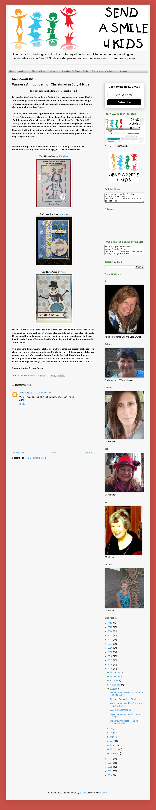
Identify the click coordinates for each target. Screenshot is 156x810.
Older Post (90, 452)
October (114, 684)
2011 (110, 775)
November (115, 680)
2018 (110, 660)
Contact (123, 71)
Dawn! (87, 117)
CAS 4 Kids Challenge (120, 713)
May (112, 740)
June (112, 736)
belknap (83, 796)
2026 (110, 626)
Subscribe (124, 102)
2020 (110, 651)
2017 (110, 664)
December (115, 676)
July (112, 732)
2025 (110, 631)
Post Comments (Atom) (36, 458)
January (114, 757)
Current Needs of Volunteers (104, 71)
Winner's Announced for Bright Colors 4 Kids (124, 725)
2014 (110, 762)
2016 (110, 668)
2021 (110, 647)
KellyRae (63, 156)
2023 (110, 639)
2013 (110, 766)
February (114, 753)
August (113, 692)
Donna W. (63, 214)
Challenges (23, 71)
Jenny (15, 123)
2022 (110, 643)
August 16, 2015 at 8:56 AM (38, 392)
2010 (110, 779)
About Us (54, 71)
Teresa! (16, 117)
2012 (110, 770)
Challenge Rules (39, 71)
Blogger (103, 796)
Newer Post (18, 452)
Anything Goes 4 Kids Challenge (125, 703)
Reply (22, 404)
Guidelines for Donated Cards (75, 71)
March (113, 749)
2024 (110, 635)
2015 (110, 672)
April (63, 271)
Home (11, 71)
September (115, 688)
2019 (110, 655)
